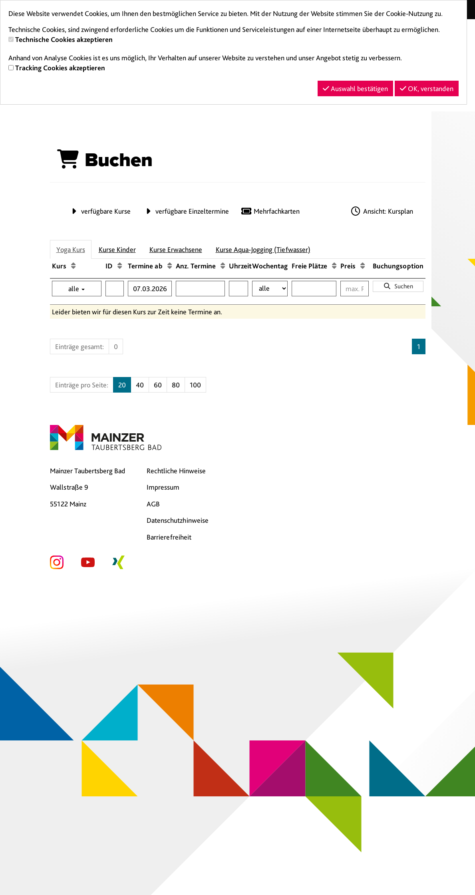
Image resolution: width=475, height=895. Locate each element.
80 (176, 385)
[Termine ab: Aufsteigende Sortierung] (169, 266)
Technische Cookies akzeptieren (64, 39)
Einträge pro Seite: (81, 385)
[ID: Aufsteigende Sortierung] (119, 266)
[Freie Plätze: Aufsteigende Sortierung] (334, 266)
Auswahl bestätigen (355, 88)
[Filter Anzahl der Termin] (200, 288)
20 (122, 385)
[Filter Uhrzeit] (238, 288)
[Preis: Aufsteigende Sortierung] (362, 266)
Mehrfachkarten (270, 211)
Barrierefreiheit (169, 537)
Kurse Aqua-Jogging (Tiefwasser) (263, 249)
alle (76, 288)
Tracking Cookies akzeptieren (60, 68)
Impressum (163, 487)
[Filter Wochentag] (270, 288)
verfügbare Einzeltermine (186, 211)
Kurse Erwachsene (175, 249)
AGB (153, 504)
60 (158, 385)
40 (140, 385)
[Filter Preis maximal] (354, 288)
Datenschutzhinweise (178, 520)
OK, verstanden (426, 88)
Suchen (398, 286)
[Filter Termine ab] (150, 288)
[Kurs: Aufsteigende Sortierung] (73, 266)
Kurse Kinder (117, 249)
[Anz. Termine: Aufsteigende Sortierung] (223, 266)
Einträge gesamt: (79, 346)
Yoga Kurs (70, 249)
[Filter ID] (114, 288)
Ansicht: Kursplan (381, 211)
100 (195, 385)
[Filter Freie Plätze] (314, 288)
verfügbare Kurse (99, 211)
